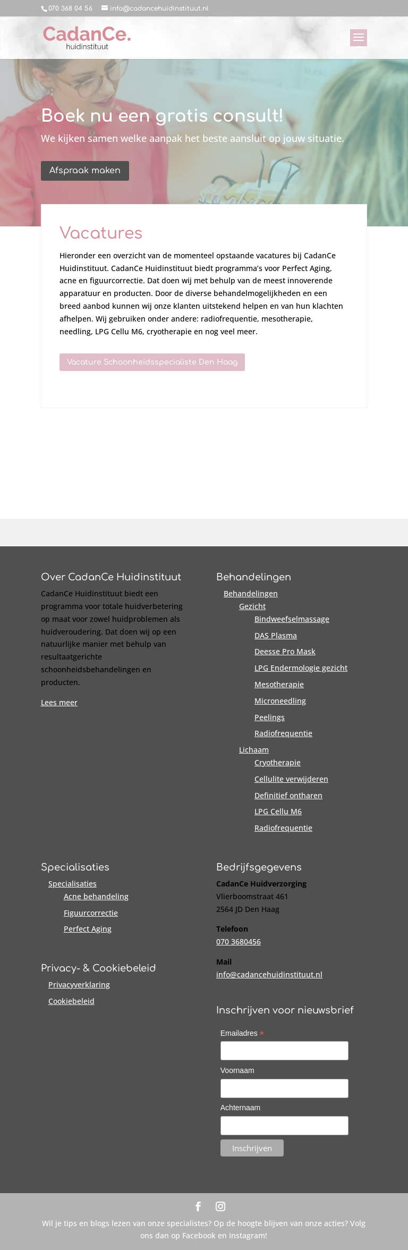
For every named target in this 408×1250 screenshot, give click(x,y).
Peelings (269, 717)
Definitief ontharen (288, 795)
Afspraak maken (85, 170)
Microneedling (280, 701)
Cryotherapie (277, 762)
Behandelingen (251, 593)
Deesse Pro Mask (285, 651)
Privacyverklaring (79, 984)
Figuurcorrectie (91, 913)
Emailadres (242, 1034)
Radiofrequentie (283, 733)
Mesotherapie (279, 684)
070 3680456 (238, 941)
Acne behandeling (96, 896)
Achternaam (240, 1107)
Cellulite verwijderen (291, 779)
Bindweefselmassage (291, 619)
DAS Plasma (275, 635)
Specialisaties (72, 884)
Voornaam (237, 1070)
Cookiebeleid (71, 1001)
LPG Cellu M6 (278, 811)
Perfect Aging (88, 929)
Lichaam (254, 750)
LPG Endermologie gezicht (300, 668)
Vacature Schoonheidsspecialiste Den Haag (152, 362)
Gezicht (252, 606)
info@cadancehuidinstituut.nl (269, 974)
